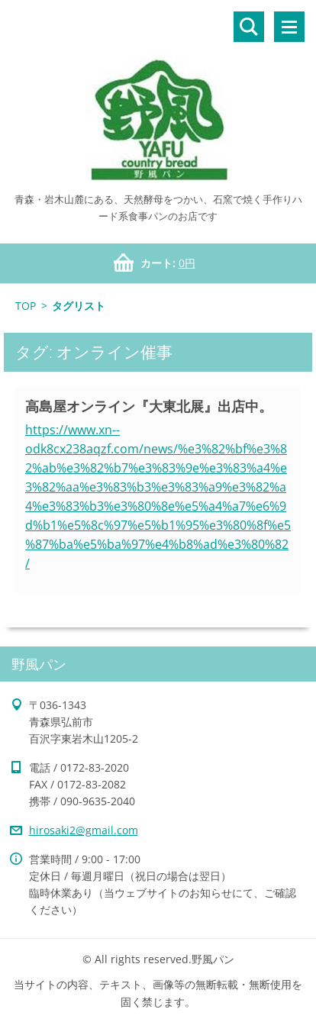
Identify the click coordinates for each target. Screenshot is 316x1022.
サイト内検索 (249, 26)
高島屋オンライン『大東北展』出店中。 (148, 406)
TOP (25, 305)
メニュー (289, 26)
